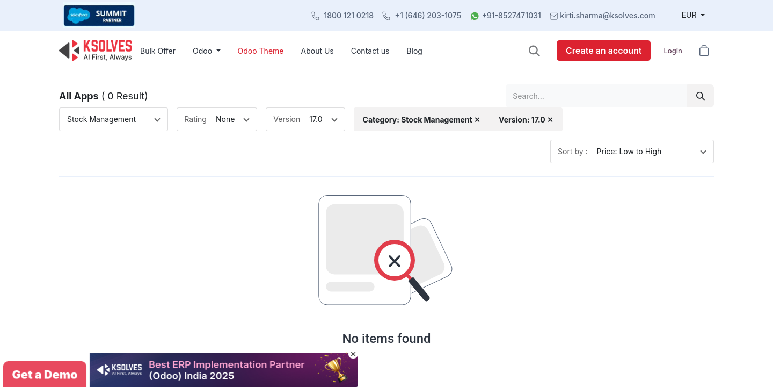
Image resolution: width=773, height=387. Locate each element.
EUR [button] (690, 14)
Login (672, 50)
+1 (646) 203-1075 (428, 15)
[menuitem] (158, 51)
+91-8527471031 (511, 15)
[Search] (700, 96)
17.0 (315, 119)
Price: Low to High (629, 151)
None (225, 119)
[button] (534, 50)
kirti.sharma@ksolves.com (607, 15)
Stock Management (101, 119)
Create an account (603, 50)
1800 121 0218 (349, 15)
